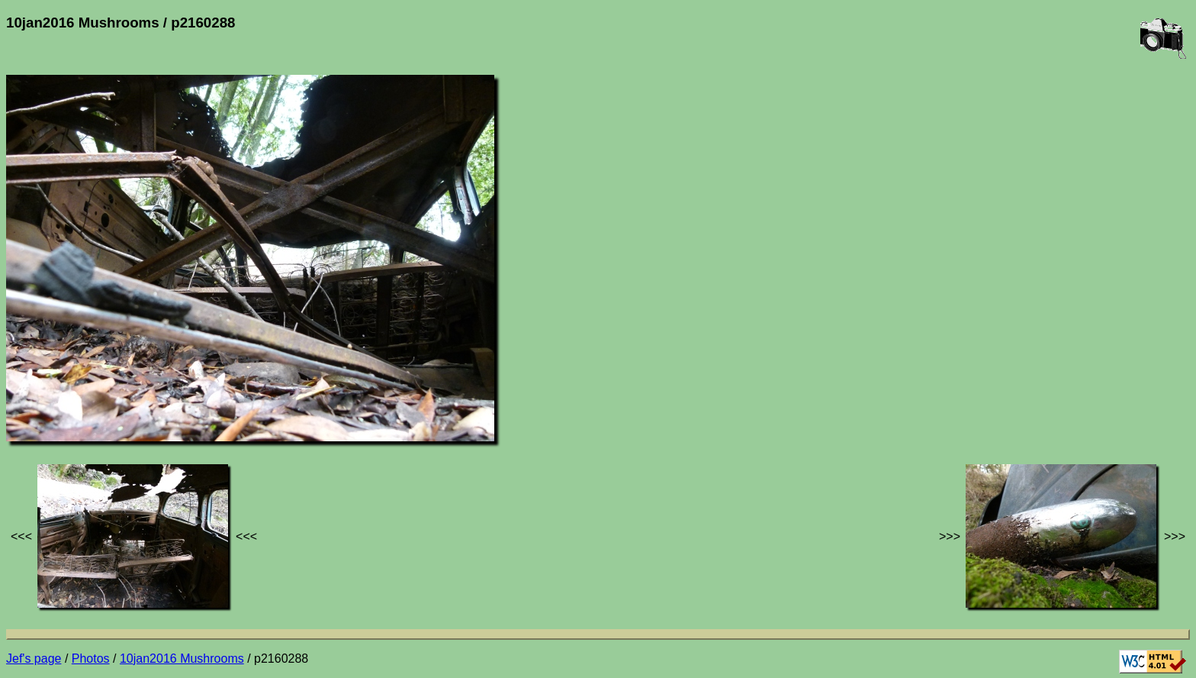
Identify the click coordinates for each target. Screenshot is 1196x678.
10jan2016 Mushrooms (182, 658)
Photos (91, 658)
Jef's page (33, 658)
